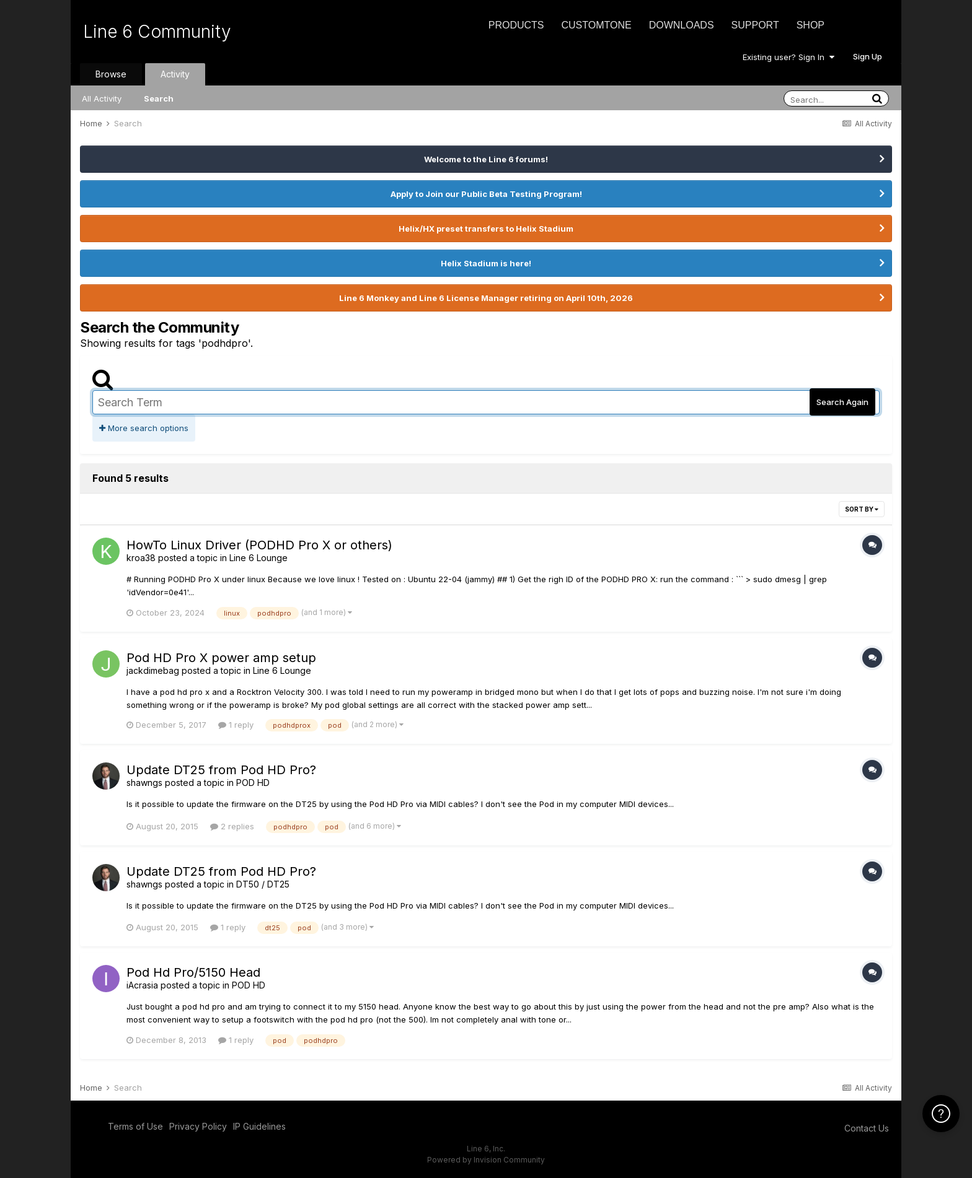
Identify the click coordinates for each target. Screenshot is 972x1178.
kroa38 (141, 557)
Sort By (861, 509)
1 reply (236, 725)
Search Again (842, 402)
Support (755, 25)
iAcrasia (142, 985)
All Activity (102, 98)
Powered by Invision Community (486, 1159)
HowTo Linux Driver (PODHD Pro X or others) (259, 545)
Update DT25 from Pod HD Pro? (221, 769)
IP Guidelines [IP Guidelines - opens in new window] (259, 1126)
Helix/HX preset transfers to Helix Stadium (486, 228)
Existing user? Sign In (788, 57)
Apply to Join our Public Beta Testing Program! (486, 194)
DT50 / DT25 (262, 884)
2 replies (232, 826)
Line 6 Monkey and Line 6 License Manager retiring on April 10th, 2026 (486, 298)
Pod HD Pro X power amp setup (221, 657)
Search (159, 98)
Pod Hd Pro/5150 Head (193, 972)
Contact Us (866, 1128)
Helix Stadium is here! (486, 263)
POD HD (253, 782)
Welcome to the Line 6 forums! (486, 159)
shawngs (144, 782)
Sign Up (867, 56)
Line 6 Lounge (258, 557)
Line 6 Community (157, 31)
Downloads (681, 25)
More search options (143, 428)
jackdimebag (152, 670)
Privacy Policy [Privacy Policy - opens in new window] (198, 1126)
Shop (810, 25)
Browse (110, 74)
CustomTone (596, 25)
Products (516, 25)
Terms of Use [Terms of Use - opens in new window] (135, 1126)
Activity (175, 74)
